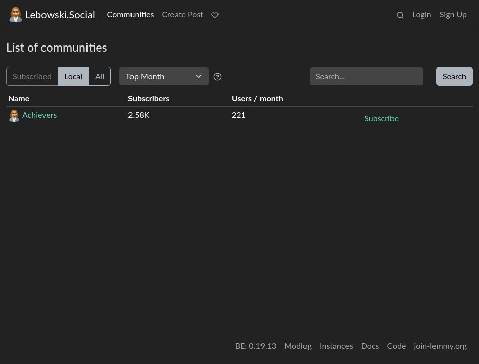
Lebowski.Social (51, 14)
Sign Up (453, 14)
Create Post (182, 14)
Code (396, 345)
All (99, 76)
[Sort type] (164, 76)
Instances (336, 345)
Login (421, 14)
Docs (370, 345)
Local (73, 76)
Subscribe (381, 118)
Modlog (298, 345)
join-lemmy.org (440, 345)
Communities (130, 14)
